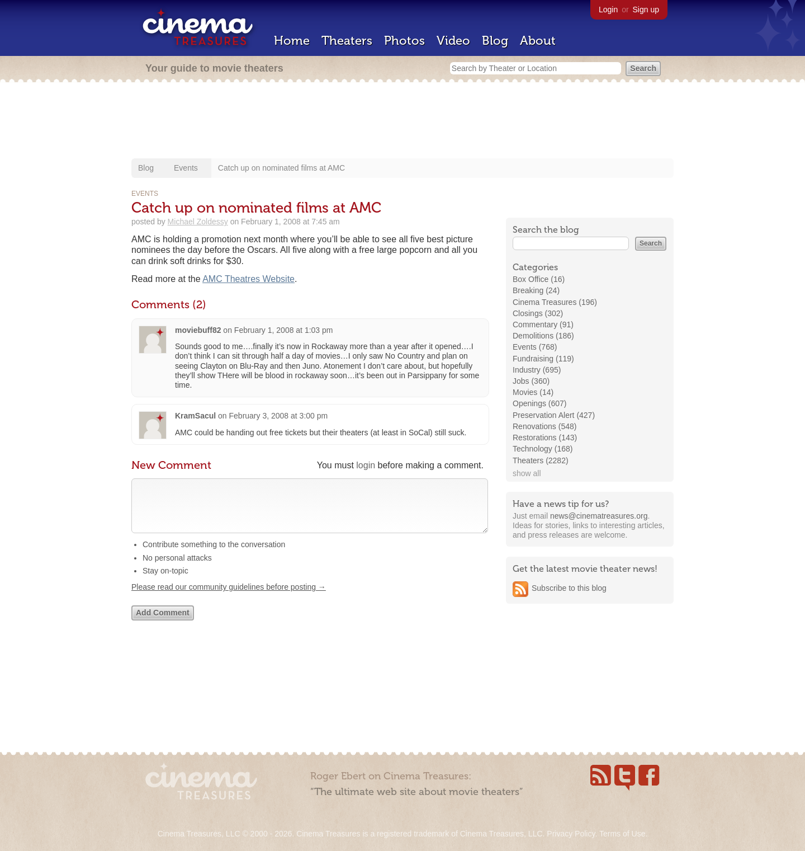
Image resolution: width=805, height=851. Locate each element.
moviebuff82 (198, 330)
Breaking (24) (536, 290)
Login (608, 9)
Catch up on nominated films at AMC (281, 167)
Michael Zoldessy (198, 221)
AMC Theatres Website (248, 279)
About (538, 40)
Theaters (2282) (541, 460)
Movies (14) (533, 392)
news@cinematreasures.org (599, 515)
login (365, 465)
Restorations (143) (545, 437)
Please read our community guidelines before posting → (228, 598)
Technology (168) (542, 448)
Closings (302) (538, 313)
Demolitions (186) (543, 335)
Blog (495, 40)
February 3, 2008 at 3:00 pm (278, 415)
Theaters (346, 40)
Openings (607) (540, 403)
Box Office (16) (539, 279)
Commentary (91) (543, 324)
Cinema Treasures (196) (555, 302)
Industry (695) (537, 369)
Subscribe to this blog (569, 588)
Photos (404, 40)
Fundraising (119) (543, 358)
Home (292, 40)
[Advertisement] (402, 121)
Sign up (646, 9)
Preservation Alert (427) (554, 415)
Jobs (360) (531, 381)
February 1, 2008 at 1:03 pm (283, 330)
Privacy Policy (571, 833)
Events (186, 167)
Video (453, 40)
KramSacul (195, 415)
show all (527, 473)
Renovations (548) (544, 426)
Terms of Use (622, 833)
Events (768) (535, 346)
